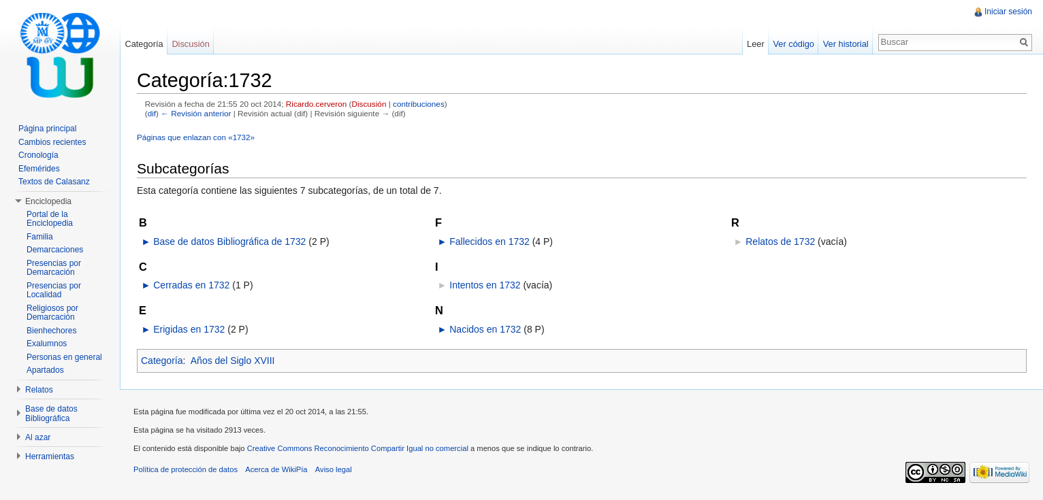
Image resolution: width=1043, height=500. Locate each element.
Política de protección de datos (185, 469)
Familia (40, 236)
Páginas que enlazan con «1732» (196, 137)
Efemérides (39, 168)
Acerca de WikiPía (276, 469)
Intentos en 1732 (484, 285)
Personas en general (64, 357)
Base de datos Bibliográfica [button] (51, 413)
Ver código (793, 44)
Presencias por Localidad (54, 290)
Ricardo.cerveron (316, 103)
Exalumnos (47, 343)
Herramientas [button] (49, 456)
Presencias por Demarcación (54, 268)
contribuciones (419, 103)
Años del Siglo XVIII (233, 360)
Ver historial (846, 44)
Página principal (47, 128)
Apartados (45, 370)
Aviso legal (333, 469)
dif (152, 113)
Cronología (38, 155)
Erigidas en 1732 (189, 329)
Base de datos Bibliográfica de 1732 (229, 241)
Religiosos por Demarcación (52, 312)
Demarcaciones (55, 249)
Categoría (161, 360)
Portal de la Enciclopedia (50, 219)
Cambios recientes (52, 142)
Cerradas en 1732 (191, 285)
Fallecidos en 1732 (489, 241)
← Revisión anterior (196, 113)
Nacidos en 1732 (485, 329)
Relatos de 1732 (780, 241)
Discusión (368, 103)
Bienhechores (51, 330)
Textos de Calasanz (54, 181)
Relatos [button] (39, 390)
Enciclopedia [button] (48, 201)
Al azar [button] (37, 437)
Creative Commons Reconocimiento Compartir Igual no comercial (357, 448)
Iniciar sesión (1008, 11)
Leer (756, 44)
